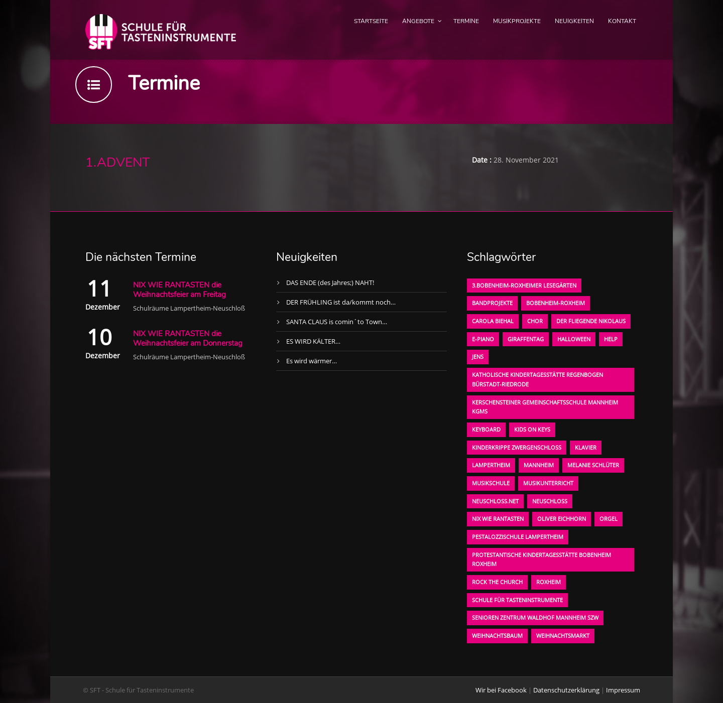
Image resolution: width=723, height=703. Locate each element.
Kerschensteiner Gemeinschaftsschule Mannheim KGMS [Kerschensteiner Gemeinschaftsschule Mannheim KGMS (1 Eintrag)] (545, 406)
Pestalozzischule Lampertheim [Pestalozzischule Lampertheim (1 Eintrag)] (517, 536)
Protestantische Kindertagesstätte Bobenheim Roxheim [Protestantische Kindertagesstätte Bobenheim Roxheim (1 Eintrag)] (541, 559)
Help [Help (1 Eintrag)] (611, 339)
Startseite (371, 21)
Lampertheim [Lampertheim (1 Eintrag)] (491, 465)
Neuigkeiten (574, 21)
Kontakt (622, 21)
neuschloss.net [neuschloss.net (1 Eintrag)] (495, 501)
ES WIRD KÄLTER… (313, 341)
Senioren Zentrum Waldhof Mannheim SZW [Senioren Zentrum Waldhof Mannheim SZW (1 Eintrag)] (535, 617)
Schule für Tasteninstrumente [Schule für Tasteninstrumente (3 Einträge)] (517, 600)
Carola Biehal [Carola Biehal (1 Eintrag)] (493, 321)
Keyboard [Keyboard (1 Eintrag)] (486, 429)
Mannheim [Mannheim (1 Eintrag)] (539, 465)
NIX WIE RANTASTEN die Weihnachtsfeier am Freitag (179, 290)
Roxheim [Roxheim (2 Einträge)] (548, 582)
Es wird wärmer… (311, 360)
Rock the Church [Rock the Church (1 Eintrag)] (497, 582)
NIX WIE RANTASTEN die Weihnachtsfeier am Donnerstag (188, 339)
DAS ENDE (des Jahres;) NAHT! (330, 282)
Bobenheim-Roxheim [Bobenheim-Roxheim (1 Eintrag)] (555, 303)
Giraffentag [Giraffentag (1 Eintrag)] (526, 339)
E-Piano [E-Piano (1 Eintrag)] (483, 339)
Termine (466, 21)
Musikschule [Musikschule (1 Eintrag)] (491, 483)
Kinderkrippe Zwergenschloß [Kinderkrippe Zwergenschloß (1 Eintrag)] (516, 447)
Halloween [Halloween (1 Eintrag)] (573, 339)
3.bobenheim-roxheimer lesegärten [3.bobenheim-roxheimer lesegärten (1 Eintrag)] (524, 285)
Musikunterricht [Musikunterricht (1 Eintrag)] (548, 483)
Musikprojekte (517, 21)
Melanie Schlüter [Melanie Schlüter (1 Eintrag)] (593, 465)
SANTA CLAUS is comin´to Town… (336, 321)
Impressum (623, 689)
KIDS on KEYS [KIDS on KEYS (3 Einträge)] (532, 429)
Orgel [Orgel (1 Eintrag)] (608, 518)
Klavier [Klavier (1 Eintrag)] (585, 447)
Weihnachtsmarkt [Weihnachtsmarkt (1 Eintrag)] (562, 635)
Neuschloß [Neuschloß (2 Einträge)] (549, 501)
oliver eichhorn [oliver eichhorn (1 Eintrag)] (561, 518)
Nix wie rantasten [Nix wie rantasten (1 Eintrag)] (498, 518)
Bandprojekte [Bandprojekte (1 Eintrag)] (492, 303)
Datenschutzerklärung (566, 689)
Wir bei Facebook (501, 689)
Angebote (418, 21)
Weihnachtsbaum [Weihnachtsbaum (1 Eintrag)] (497, 635)
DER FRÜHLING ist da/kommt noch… (341, 302)
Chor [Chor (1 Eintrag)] (535, 321)
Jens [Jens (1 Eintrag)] (478, 356)
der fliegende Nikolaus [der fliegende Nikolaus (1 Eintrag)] (591, 321)
